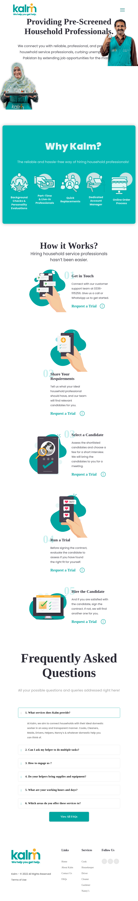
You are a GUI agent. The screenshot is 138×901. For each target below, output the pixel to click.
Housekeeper (88, 867)
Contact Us (67, 873)
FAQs (64, 879)
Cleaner (85, 879)
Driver (85, 873)
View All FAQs (69, 816)
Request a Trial (88, 306)
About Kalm (67, 867)
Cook (84, 861)
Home (64, 861)
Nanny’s (85, 891)
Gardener (86, 885)
